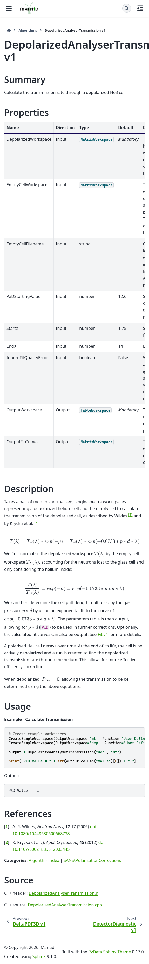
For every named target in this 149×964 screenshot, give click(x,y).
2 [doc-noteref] (36, 522)
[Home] (9, 30)
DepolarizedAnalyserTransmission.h (63, 893)
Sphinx (39, 956)
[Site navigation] (9, 8)
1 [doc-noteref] (130, 514)
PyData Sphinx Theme (109, 952)
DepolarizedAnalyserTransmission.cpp (65, 905)
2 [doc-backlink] (6, 842)
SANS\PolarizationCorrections (92, 860)
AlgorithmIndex (44, 860)
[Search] (126, 8)
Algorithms (27, 30)
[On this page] (140, 8)
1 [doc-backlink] (6, 826)
